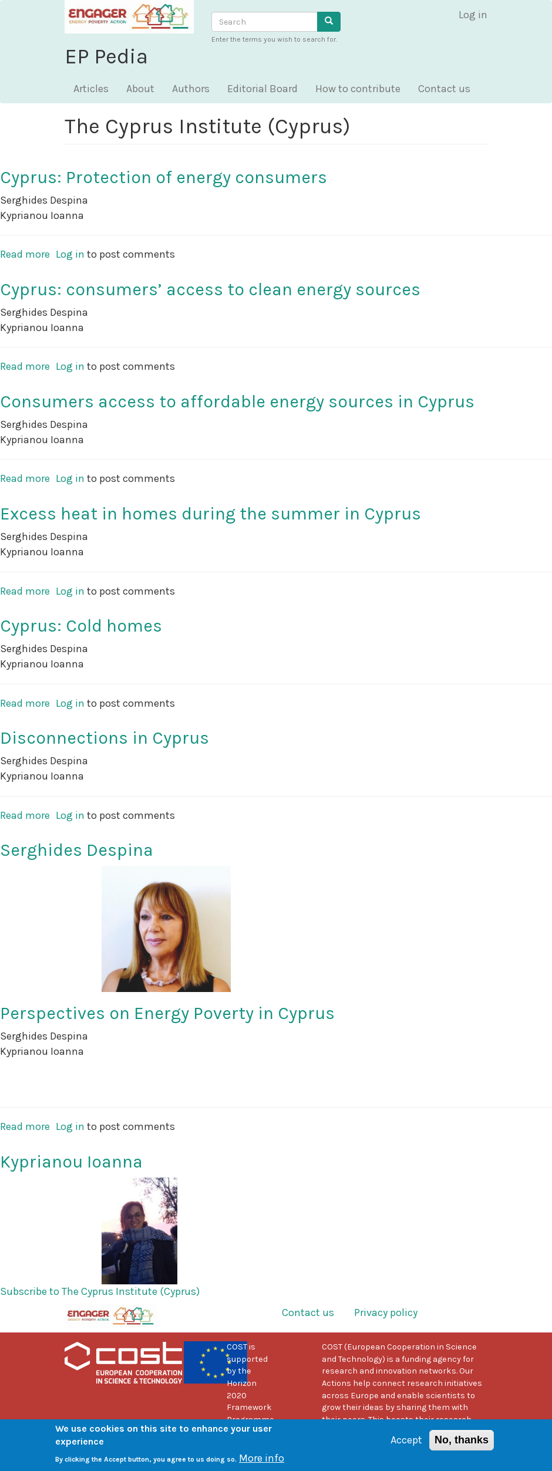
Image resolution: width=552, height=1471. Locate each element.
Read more (25, 254)
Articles (91, 88)
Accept (406, 1445)
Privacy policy (386, 1312)
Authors (191, 88)
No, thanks (462, 1445)
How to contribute (357, 88)
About (140, 88)
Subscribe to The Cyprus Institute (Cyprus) (100, 1291)
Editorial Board (262, 88)
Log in (473, 14)
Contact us (444, 88)
